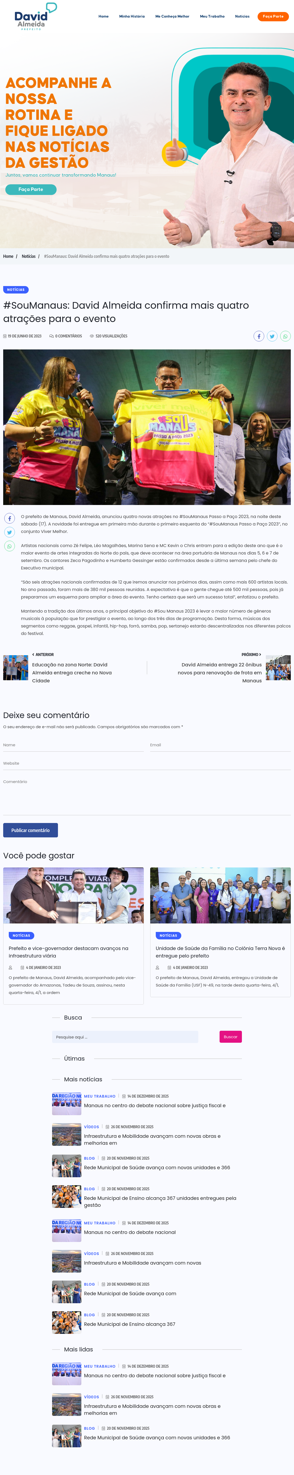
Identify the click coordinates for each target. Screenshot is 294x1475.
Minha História (132, 16)
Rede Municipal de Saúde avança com (130, 1293)
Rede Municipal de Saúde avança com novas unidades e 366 (157, 1167)
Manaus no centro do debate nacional (130, 1232)
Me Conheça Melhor (173, 16)
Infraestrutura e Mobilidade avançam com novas (142, 1263)
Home (104, 16)
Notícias (242, 16)
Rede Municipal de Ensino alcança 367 (129, 1324)
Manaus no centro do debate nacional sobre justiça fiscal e (155, 1105)
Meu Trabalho (212, 16)
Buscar (230, 1037)
